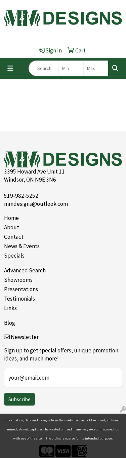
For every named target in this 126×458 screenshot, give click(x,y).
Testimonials (19, 298)
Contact (14, 236)
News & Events (22, 246)
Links (10, 308)
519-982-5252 (21, 195)
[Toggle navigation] (10, 68)
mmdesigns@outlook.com (36, 203)
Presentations (21, 289)
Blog (9, 323)
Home (11, 218)
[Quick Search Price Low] (71, 68)
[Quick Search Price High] (96, 68)
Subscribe (19, 399)
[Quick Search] (44, 68)
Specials (14, 255)
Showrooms (18, 279)
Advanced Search (25, 270)
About (11, 227)
